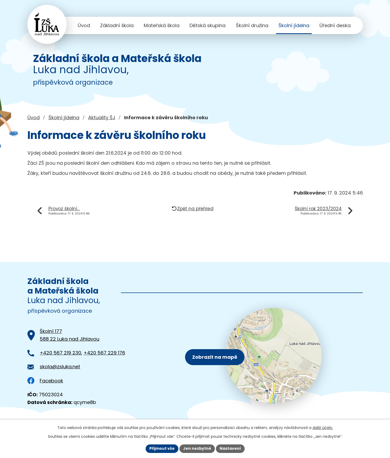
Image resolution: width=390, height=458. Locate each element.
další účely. (323, 427)
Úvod (84, 25)
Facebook (45, 380)
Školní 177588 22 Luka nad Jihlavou (69, 335)
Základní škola (117, 25)
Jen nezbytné (197, 448)
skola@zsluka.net (60, 366)
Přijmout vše (162, 448)
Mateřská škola (161, 25)
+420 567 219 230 (60, 352)
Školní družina (252, 25)
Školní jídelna (293, 25)
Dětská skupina (207, 25)
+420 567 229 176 (104, 352)
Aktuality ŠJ (101, 117)
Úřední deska (335, 25)
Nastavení (230, 448)
